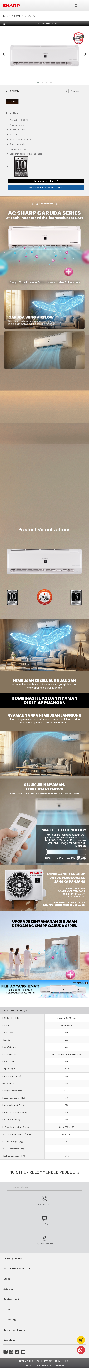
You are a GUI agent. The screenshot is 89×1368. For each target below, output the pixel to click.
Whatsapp (80, 1350)
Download (9, 1340)
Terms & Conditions (28, 1360)
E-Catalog (9, 1319)
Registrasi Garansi (15, 1329)
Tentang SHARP (12, 1258)
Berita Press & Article (16, 1268)
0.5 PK (12, 101)
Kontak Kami (11, 1299)
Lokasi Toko (10, 1309)
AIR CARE (16, 16)
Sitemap (8, 1288)
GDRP (68, 1360)
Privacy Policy (52, 1360)
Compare (75, 91)
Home (5, 16)
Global (7, 1278)
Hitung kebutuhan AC (46, 181)
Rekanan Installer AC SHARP (45, 187)
